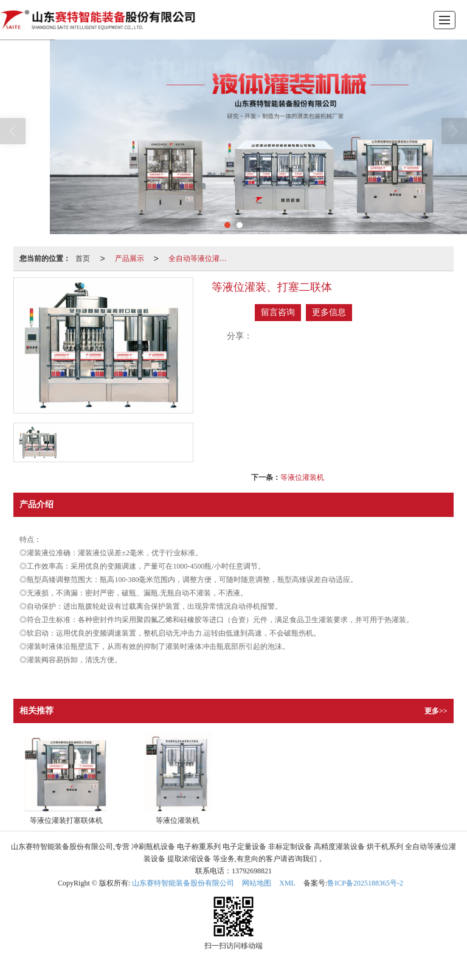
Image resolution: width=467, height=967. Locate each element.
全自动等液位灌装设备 (201, 258)
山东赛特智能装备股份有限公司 (183, 883)
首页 (82, 258)
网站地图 (256, 883)
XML (287, 883)
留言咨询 (278, 312)
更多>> (436, 711)
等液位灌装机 (302, 477)
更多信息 (329, 312)
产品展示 (129, 258)
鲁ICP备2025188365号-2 (365, 883)
